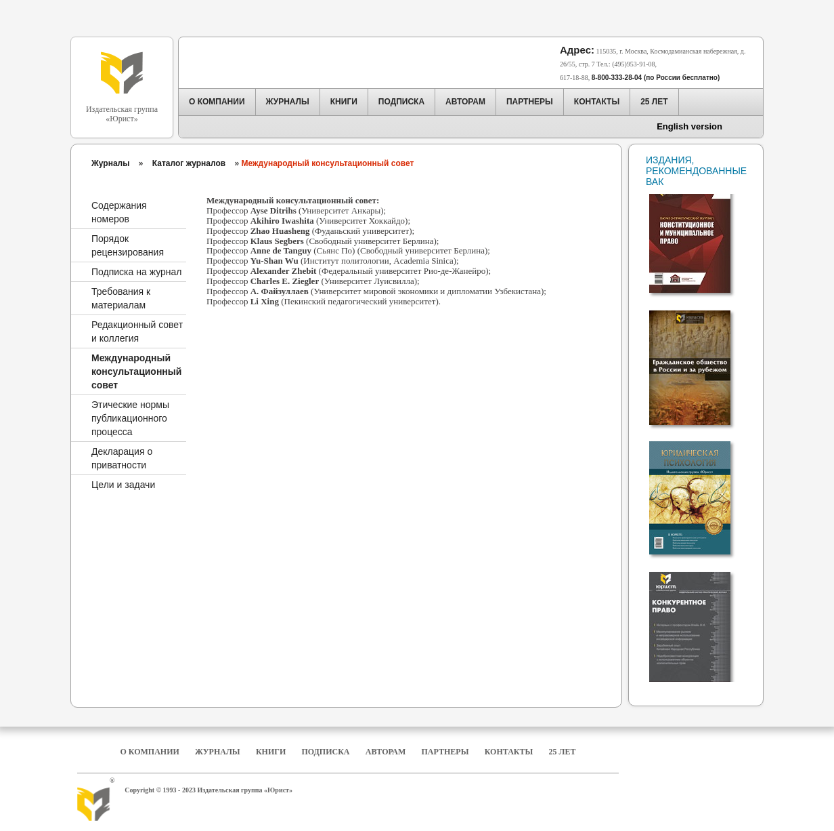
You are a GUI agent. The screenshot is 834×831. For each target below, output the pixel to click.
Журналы (110, 163)
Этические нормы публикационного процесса (130, 418)
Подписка (326, 751)
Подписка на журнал (136, 271)
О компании (149, 751)
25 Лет (562, 751)
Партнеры (445, 751)
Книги (271, 751)
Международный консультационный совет (136, 371)
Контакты (509, 751)
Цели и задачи (123, 484)
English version (689, 126)
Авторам (385, 751)
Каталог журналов (188, 163)
